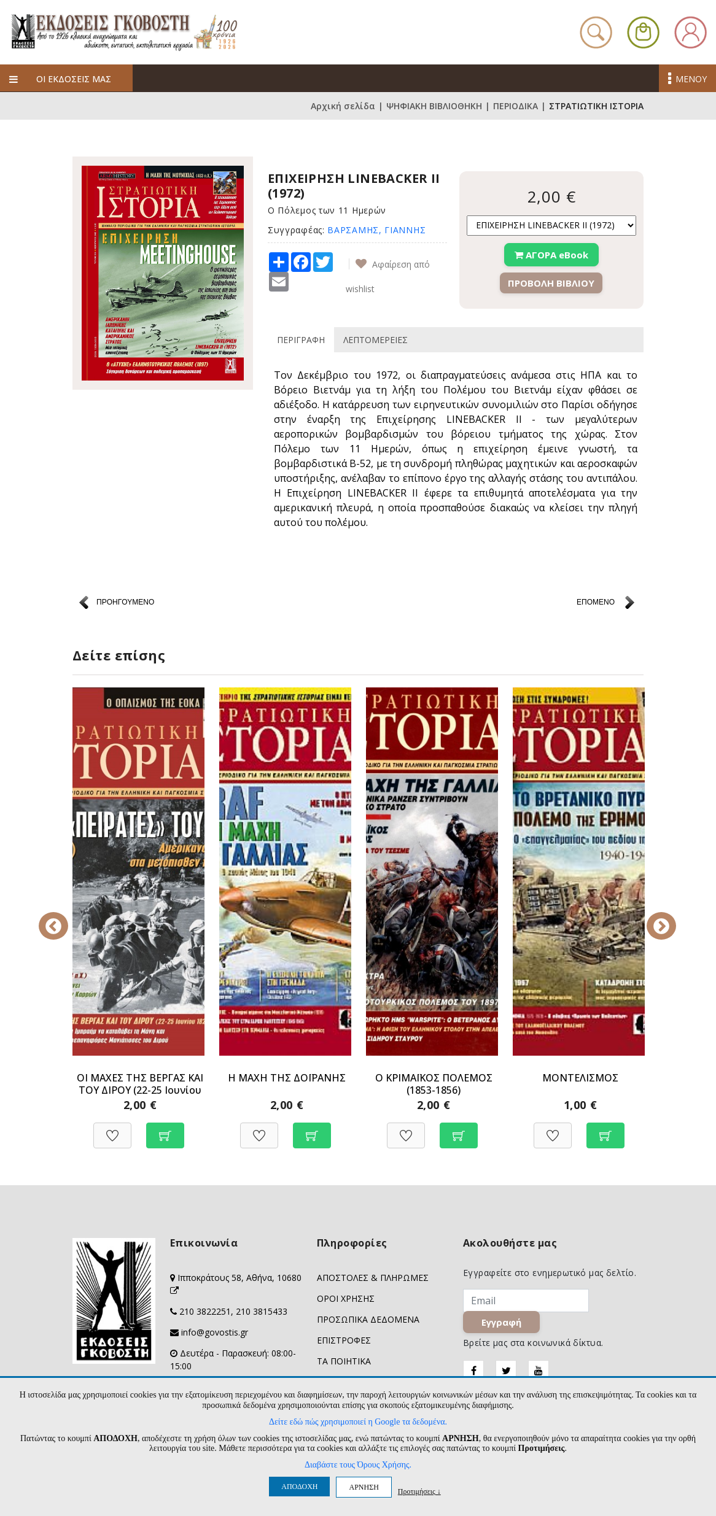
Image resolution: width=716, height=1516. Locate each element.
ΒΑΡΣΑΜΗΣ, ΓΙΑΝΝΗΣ (376, 230)
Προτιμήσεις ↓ (419, 1491)
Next (653, 917)
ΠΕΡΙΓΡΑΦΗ (301, 340)
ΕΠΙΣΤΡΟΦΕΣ (344, 1340)
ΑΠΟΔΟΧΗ (299, 1486)
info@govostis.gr (214, 1332)
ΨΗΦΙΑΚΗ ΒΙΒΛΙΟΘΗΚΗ (434, 106)
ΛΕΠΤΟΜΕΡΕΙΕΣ (375, 340)
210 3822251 (205, 1311)
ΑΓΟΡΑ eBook (551, 255)
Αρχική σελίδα (343, 106)
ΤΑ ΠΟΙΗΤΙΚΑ (344, 1361)
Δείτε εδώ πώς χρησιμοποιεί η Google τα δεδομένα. (358, 1421)
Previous (63, 917)
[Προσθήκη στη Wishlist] (112, 1129)
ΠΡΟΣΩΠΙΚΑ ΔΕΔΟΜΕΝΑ (368, 1319)
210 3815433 (261, 1311)
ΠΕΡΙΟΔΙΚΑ (515, 106)
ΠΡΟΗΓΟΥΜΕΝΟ (125, 602)
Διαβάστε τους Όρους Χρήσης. (358, 1464)
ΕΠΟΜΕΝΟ (596, 602)
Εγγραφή (502, 1322)
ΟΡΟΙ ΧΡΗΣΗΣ (346, 1298)
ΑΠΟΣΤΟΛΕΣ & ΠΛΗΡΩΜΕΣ (373, 1277)
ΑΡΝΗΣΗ (363, 1487)
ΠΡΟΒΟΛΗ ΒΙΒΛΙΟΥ (551, 283)
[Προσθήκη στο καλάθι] (165, 1129)
